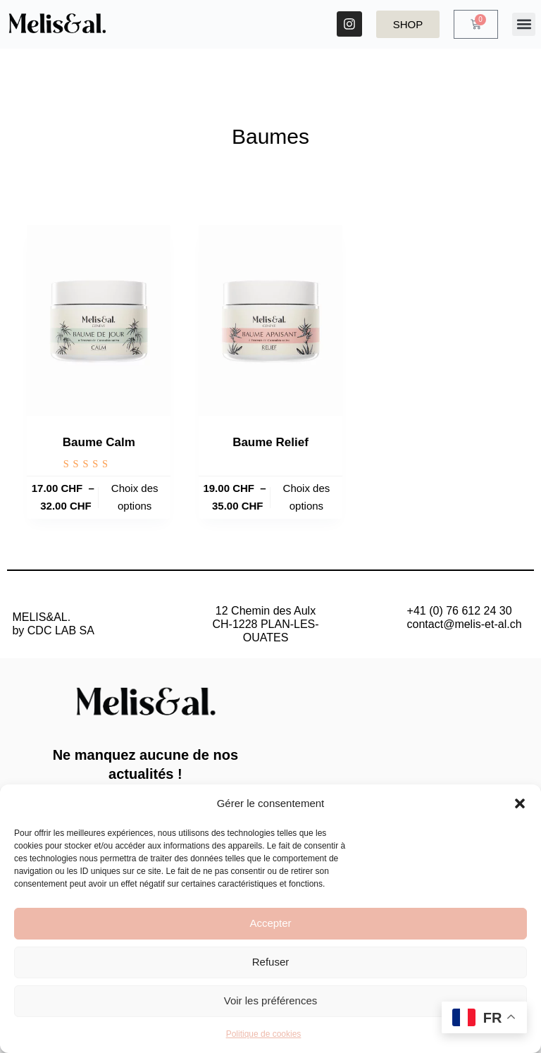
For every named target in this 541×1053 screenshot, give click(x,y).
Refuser (271, 962)
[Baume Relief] (270, 321)
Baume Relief (270, 442)
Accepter (270, 923)
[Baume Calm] (98, 321)
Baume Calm (99, 442)
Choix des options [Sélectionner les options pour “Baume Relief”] (306, 497)
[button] (520, 803)
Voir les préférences (271, 1000)
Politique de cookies (263, 1034)
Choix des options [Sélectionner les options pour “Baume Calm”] (134, 497)
